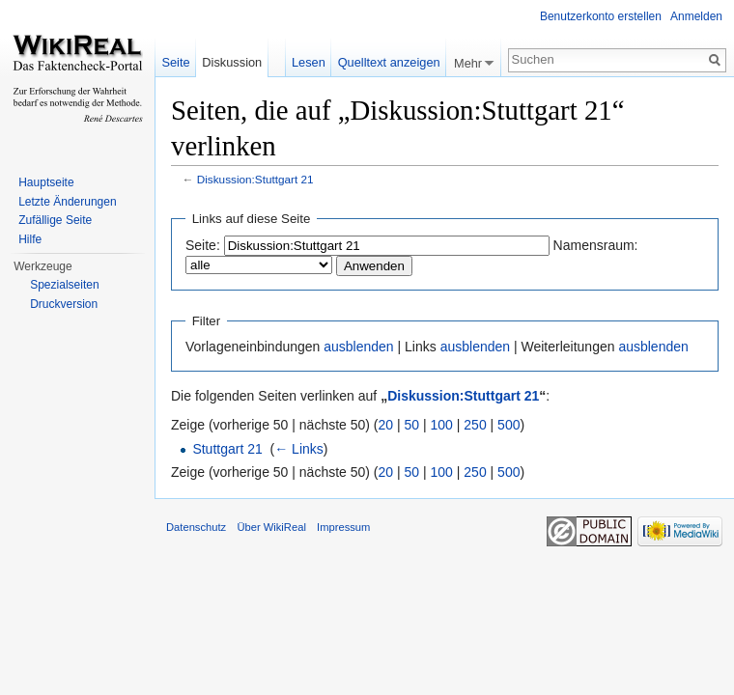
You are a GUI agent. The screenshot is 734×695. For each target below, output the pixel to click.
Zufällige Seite (55, 220)
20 (386, 424)
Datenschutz (196, 527)
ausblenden (358, 346)
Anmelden (696, 16)
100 (442, 424)
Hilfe (30, 239)
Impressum (343, 527)
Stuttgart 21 (227, 449)
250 (475, 424)
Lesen (308, 62)
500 (508, 424)
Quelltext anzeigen (389, 62)
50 (412, 424)
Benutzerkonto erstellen (601, 16)
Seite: (202, 245)
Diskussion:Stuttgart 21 (255, 179)
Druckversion (64, 304)
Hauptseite (45, 182)
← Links (299, 449)
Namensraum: (595, 245)
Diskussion (232, 62)
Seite (175, 62)
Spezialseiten (64, 285)
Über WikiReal (271, 527)
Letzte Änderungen (67, 201)
